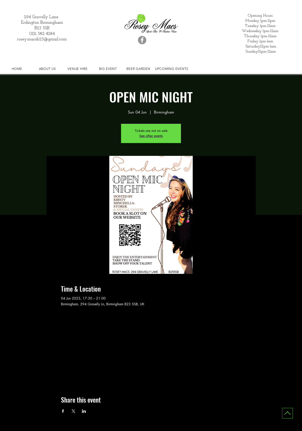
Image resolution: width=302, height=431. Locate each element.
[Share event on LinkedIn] (84, 411)
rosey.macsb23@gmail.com (42, 39)
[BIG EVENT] (108, 68)
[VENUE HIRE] (77, 68)
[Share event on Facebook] (63, 411)
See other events (151, 136)
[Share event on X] (73, 411)
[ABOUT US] (47, 68)
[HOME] (17, 68)
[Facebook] (142, 40)
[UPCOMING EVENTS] (172, 68)
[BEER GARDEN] (138, 68)
